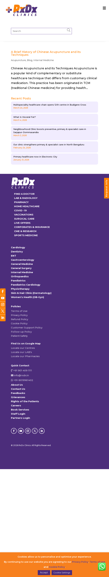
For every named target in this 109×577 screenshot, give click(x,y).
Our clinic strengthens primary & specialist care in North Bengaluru (48, 144)
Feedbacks (18, 393)
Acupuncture (18, 60)
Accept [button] (44, 572)
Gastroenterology (22, 259)
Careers (16, 405)
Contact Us (18, 388)
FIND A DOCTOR (24, 193)
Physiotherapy (20, 288)
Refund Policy (19, 319)
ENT (13, 255)
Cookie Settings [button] (61, 572)
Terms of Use (19, 310)
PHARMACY (21, 202)
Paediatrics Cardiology (25, 284)
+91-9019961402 (23, 380)
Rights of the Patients (25, 401)
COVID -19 (20, 210)
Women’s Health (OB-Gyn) (27, 297)
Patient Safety (19, 335)
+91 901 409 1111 (22, 370)
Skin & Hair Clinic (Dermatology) (31, 292)
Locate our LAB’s (21, 352)
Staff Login (18, 413)
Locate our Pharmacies (25, 356)
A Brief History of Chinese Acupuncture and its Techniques (46, 53)
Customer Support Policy (26, 327)
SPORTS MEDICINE (26, 235)
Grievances (18, 397)
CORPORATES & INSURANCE (32, 227)
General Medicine (22, 263)
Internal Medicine (43, 60)
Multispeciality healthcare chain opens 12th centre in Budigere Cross (49, 104)
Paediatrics (18, 280)
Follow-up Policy (21, 331)
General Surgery (21, 268)
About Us (17, 384)
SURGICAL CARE (24, 218)
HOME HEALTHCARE (27, 206)
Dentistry (17, 251)
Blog (29, 60)
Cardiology (18, 247)
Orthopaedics (20, 276)
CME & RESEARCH (25, 231)
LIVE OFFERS (22, 222)
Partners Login (20, 417)
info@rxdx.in (21, 375)
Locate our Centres (23, 347)
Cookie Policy (19, 323)
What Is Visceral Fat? (24, 117)
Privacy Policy (19, 315)
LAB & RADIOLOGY (25, 198)
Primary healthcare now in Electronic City (35, 156)
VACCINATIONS (23, 214)
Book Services (20, 409)
